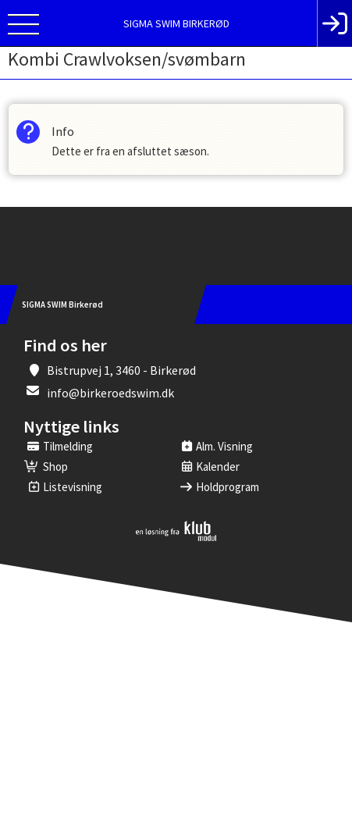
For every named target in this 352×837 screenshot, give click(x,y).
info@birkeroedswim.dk (110, 393)
